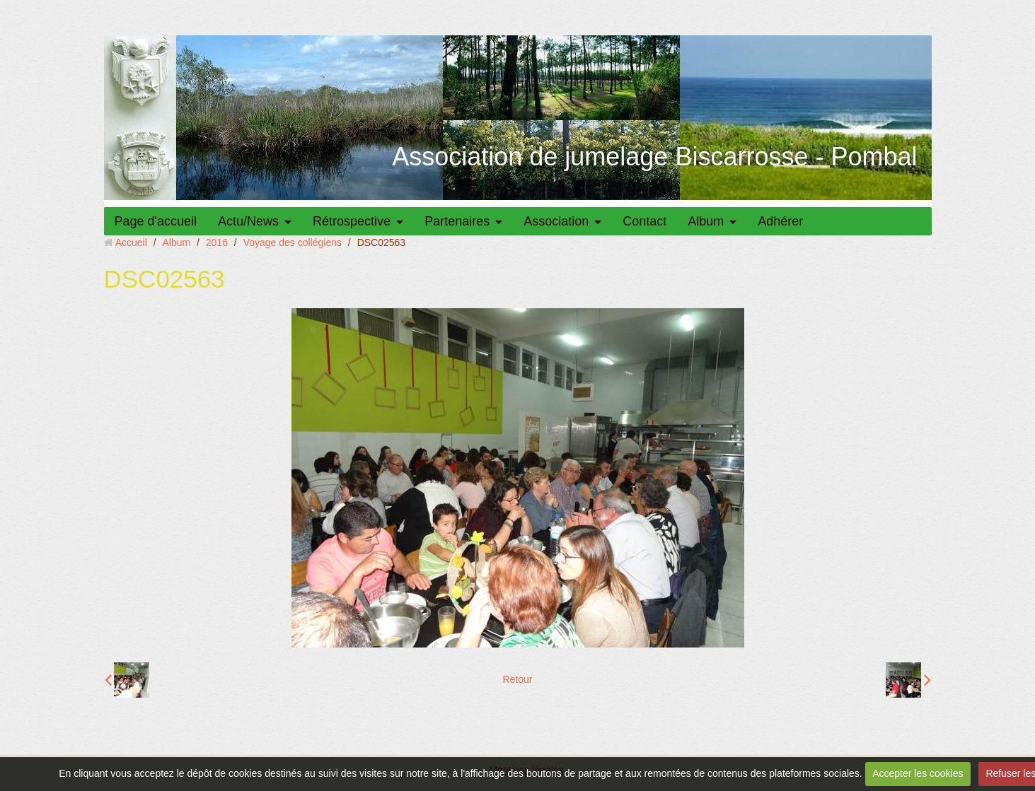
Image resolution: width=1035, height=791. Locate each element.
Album (706, 221)
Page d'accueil (156, 221)
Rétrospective (352, 221)
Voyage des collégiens (292, 242)
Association (556, 221)
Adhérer (780, 221)
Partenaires (457, 221)
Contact (644, 221)
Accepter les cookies (917, 773)
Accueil (131, 242)
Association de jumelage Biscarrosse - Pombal (654, 156)
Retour (517, 679)
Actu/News (248, 221)
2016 (217, 242)
